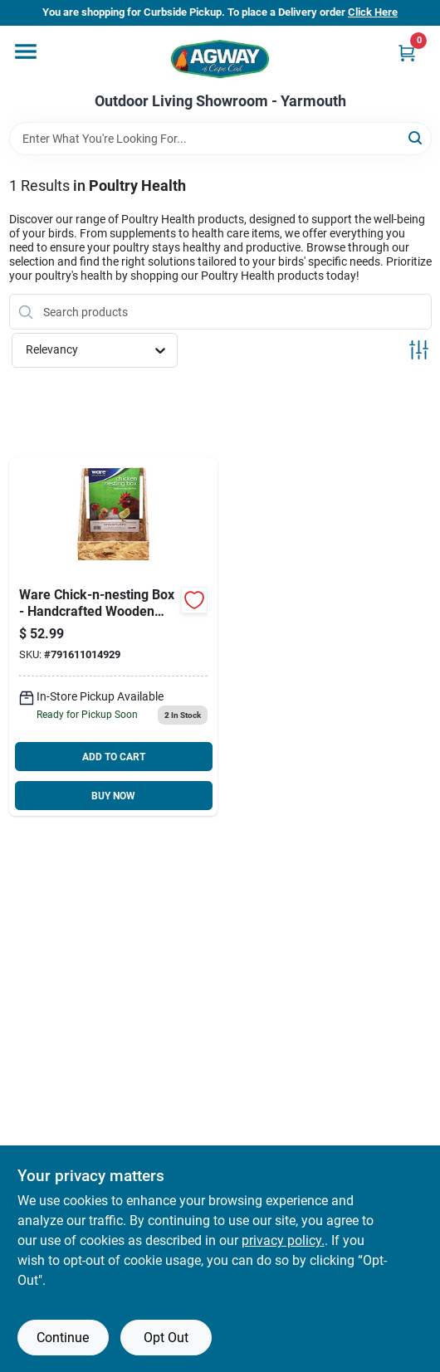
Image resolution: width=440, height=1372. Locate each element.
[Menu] (26, 51)
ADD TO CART (113, 757)
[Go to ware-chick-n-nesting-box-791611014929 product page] (113, 636)
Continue (63, 1337)
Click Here (373, 12)
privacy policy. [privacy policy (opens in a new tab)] (283, 1240)
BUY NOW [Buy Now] (113, 796)
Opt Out (166, 1337)
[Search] (416, 137)
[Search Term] (220, 138)
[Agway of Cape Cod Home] (220, 59)
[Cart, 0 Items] (406, 52)
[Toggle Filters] (418, 349)
